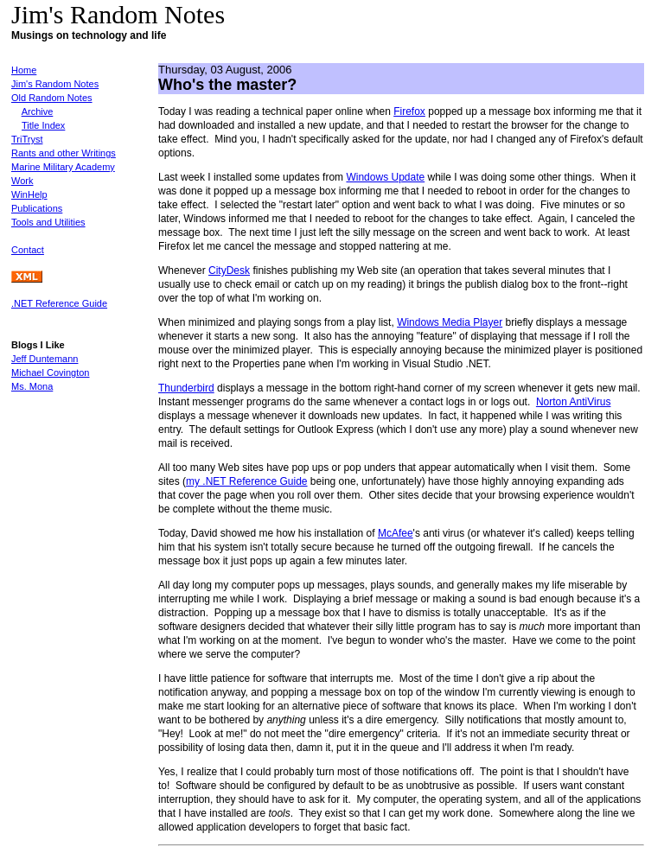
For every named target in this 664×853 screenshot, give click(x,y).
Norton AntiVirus (573, 402)
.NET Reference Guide (59, 303)
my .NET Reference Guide (247, 481)
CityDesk (229, 270)
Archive (38, 111)
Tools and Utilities (48, 222)
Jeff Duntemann (44, 358)
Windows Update (385, 177)
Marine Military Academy (63, 167)
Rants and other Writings (63, 153)
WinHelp (29, 194)
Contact (27, 250)
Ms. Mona (32, 386)
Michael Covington (50, 372)
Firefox (409, 111)
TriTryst (26, 139)
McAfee (395, 533)
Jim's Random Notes (55, 84)
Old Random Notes (52, 97)
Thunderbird (186, 388)
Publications (36, 208)
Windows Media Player (449, 322)
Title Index (43, 125)
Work (22, 180)
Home (23, 70)
